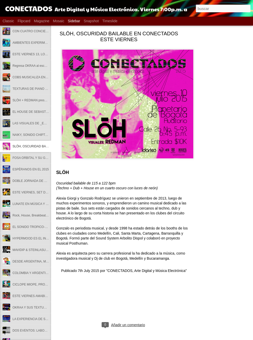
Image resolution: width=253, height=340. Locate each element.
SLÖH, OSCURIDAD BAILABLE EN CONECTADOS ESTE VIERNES (118, 36)
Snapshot (91, 21)
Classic (8, 21)
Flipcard (24, 21)
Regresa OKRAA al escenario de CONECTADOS (46, 66)
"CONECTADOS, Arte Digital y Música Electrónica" (146, 271)
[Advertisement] (219, 114)
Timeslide (109, 21)
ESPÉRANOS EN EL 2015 (31, 169)
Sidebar (74, 21)
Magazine (42, 21)
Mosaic (58, 21)
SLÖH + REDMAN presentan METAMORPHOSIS (46, 100)
